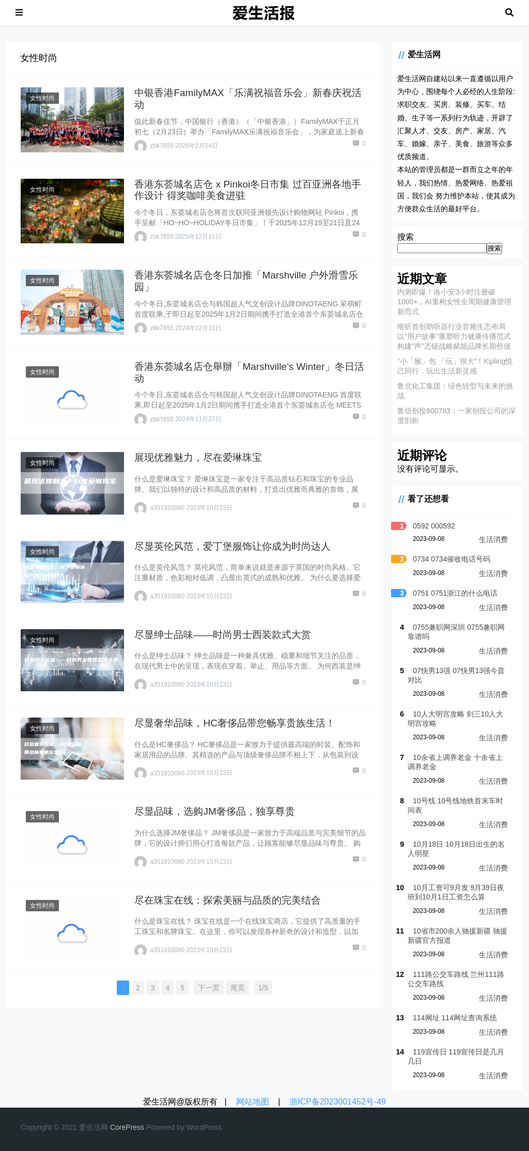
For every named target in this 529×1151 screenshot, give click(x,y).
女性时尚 (42, 98)
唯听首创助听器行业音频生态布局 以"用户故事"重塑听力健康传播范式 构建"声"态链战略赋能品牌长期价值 (454, 336)
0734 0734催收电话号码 (451, 559)
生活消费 (493, 539)
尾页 (237, 988)
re (122, 1127)
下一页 (209, 988)
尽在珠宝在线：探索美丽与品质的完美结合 (227, 900)
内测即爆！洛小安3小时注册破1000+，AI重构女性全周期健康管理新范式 (454, 302)
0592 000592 (434, 526)
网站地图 (252, 1101)
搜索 (405, 236)
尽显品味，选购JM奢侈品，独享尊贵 (214, 811)
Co (114, 1127)
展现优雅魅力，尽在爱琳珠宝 (198, 457)
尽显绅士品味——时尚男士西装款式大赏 (222, 634)
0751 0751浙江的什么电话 (455, 593)
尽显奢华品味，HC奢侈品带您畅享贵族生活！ (234, 723)
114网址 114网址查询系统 (455, 1018)
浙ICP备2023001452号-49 (337, 1101)
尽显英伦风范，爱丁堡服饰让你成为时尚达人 (232, 546)
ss (140, 1127)
